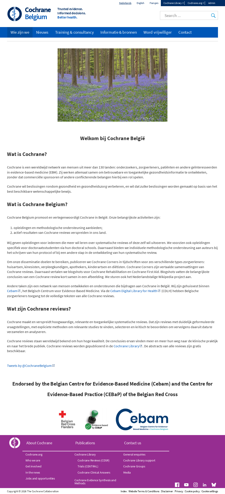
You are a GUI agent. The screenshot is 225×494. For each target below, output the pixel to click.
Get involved (33, 466)
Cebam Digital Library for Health (133, 291)
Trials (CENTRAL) (88, 466)
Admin (212, 3)
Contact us (132, 442)
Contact (185, 32)
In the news (32, 472)
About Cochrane (39, 442)
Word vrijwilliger (157, 32)
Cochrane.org (195, 3)
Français (154, 3)
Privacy (179, 491)
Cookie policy (192, 491)
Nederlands (125, 3)
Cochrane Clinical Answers (94, 472)
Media (127, 472)
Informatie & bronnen (118, 32)
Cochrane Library (172, 3)
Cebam (12, 291)
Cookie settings (209, 491)
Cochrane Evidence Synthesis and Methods (95, 481)
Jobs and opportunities (40, 478)
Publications (85, 442)
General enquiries (134, 454)
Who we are (32, 460)
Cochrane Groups (134, 466)
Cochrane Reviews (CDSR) (93, 460)
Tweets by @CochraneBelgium (29, 365)
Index (124, 491)
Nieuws (42, 32)
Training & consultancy (74, 32)
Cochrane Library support (139, 460)
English (140, 3)
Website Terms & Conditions (144, 491)
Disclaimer (167, 491)
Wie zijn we (20, 32)
